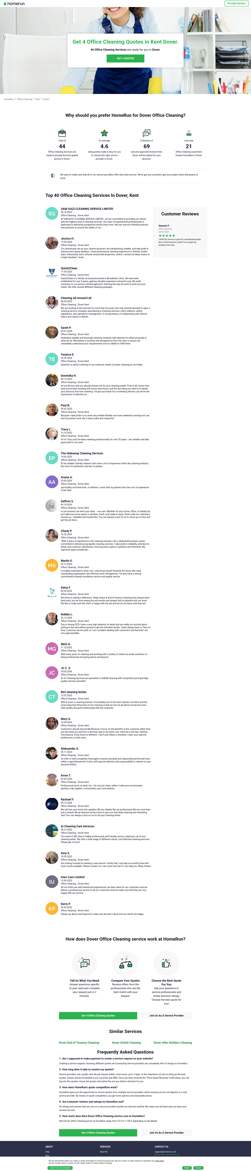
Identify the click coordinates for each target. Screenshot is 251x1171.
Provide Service (236, 3)
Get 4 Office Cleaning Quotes (98, 1015)
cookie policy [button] (159, 1161)
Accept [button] (198, 1168)
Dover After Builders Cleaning (173, 1042)
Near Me (103, 1152)
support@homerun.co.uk (165, 1152)
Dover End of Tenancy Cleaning (79, 1042)
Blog (47, 1156)
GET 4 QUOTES (125, 58)
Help (47, 1152)
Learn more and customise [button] (60, 1168)
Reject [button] (187, 1168)
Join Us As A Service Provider (166, 1015)
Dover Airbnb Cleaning (126, 1042)
